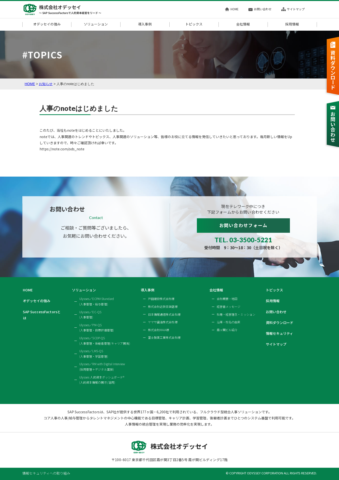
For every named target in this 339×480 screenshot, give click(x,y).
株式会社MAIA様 (158, 330)
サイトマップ (293, 9)
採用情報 (292, 24)
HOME (232, 9)
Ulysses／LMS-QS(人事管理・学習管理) (93, 353)
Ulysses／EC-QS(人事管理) (90, 314)
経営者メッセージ (229, 306)
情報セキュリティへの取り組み (46, 473)
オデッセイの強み (47, 24)
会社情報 (243, 24)
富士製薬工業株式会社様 (164, 337)
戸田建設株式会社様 (161, 299)
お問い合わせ (259, 9)
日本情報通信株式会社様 (164, 314)
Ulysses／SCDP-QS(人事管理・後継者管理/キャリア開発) (104, 340)
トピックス (194, 24)
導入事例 (145, 24)
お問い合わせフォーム (243, 225)
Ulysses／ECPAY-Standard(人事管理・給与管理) (96, 301)
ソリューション (96, 24)
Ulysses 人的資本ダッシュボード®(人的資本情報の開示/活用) (101, 380)
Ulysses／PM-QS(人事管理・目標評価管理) (96, 327)
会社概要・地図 (227, 299)
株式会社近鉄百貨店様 (163, 306)
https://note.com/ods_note (62, 148)
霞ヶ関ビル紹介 (227, 330)
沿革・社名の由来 (229, 322)
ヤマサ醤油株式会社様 (163, 322)
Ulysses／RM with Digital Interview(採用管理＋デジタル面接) (102, 366)
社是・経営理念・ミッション (236, 314)
